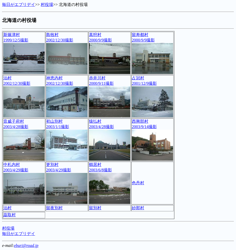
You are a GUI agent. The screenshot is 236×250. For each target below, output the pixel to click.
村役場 (47, 4)
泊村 (7, 208)
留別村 (95, 208)
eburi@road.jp (26, 245)
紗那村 (138, 208)
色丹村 (138, 183)
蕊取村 (9, 215)
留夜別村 (54, 208)
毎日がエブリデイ (18, 4)
